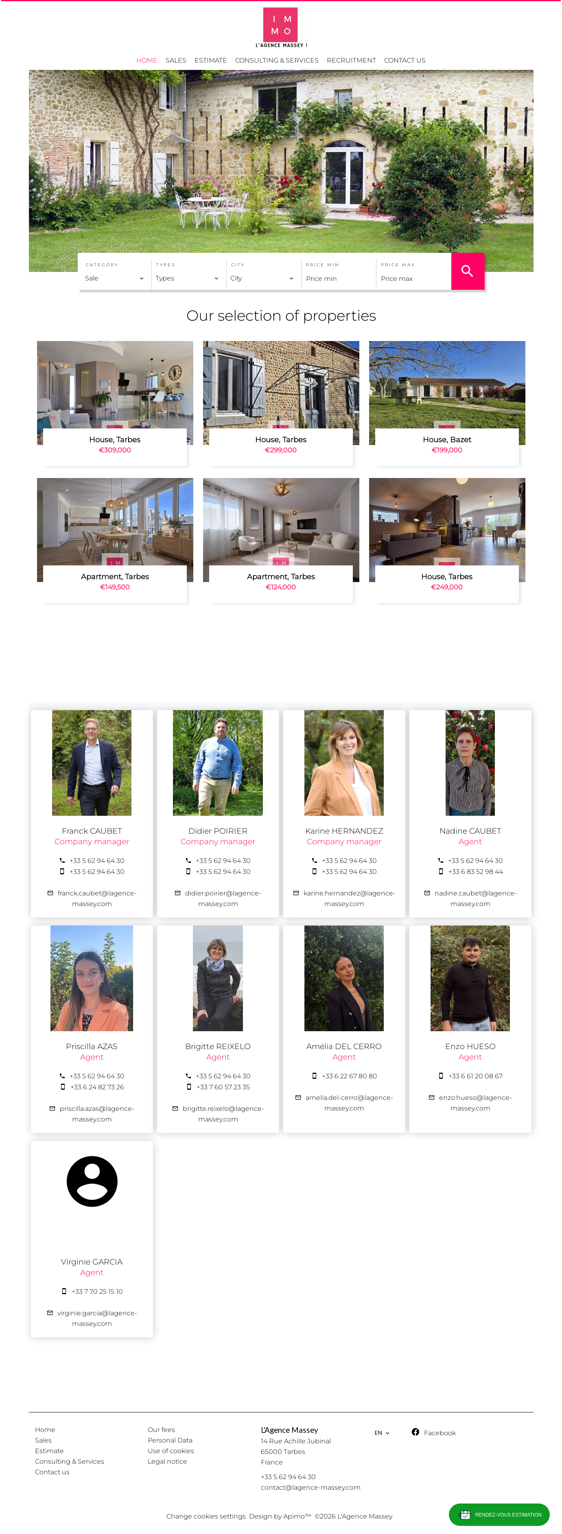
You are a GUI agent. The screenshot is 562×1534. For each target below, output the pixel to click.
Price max (398, 264)
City (238, 264)
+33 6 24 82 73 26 (97, 1087)
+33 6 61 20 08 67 (475, 1076)
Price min (322, 264)
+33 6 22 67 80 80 (349, 1076)
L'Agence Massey (289, 1429)
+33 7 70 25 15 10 (97, 1291)
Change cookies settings (206, 1516)
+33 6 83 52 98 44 (475, 872)
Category (102, 264)
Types (165, 264)
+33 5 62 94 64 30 (97, 861)
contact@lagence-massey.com (311, 1487)
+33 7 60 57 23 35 (223, 1087)
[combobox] (115, 278)
